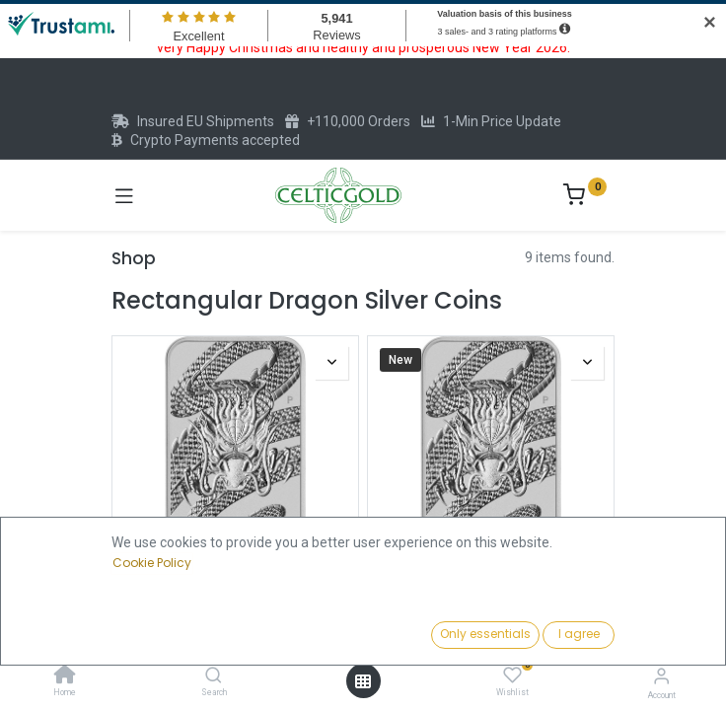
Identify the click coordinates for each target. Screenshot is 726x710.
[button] (557, 636)
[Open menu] (363, 681)
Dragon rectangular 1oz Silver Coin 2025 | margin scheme (235, 608)
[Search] (213, 676)
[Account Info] (661, 676)
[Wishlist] (512, 675)
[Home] (65, 676)
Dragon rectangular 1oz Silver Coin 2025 (491, 608)
